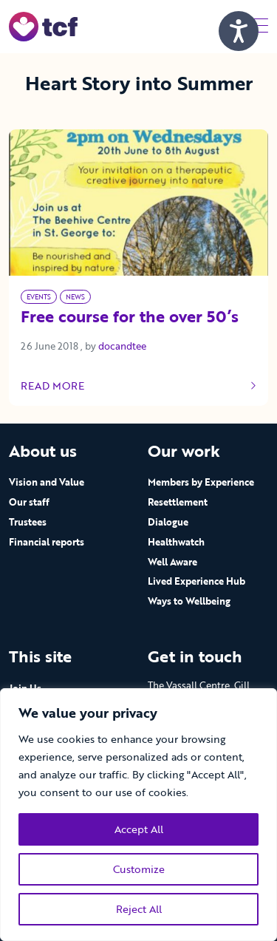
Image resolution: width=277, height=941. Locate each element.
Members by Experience (201, 482)
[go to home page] (43, 25)
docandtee (122, 346)
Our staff (29, 502)
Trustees (28, 522)
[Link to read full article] (138, 202)
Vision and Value (46, 482)
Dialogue (168, 522)
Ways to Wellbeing (189, 601)
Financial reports (46, 541)
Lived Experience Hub (196, 581)
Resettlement (178, 502)
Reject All (139, 909)
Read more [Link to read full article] (138, 386)
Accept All (138, 829)
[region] (138, 814)
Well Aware (172, 561)
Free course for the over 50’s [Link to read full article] (130, 317)
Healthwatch (176, 541)
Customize (139, 869)
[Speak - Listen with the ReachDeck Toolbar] (239, 31)
